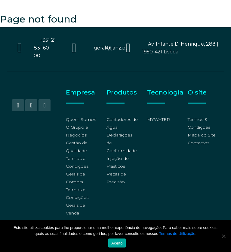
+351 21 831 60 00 (45, 47)
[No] (223, 236)
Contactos (198, 143)
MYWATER (158, 119)
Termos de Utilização (177, 233)
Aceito (117, 243)
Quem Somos (81, 119)
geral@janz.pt (111, 48)
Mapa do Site (202, 135)
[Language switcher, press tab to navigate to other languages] (199, 7)
